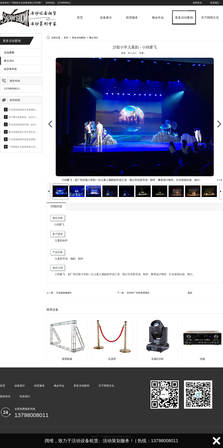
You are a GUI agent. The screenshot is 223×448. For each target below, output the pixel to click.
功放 (202, 358)
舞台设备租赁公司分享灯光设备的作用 (27, 132)
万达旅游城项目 (64, 292)
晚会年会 (158, 17)
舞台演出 (9, 61)
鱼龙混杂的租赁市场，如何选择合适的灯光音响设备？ (35, 124)
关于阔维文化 (210, 17)
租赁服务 (132, 17)
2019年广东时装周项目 (138, 292)
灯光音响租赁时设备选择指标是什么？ (27, 139)
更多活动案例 (184, 17)
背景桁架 (67, 358)
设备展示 (106, 17)
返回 (190, 292)
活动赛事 (9, 53)
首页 (80, 17)
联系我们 (214, 2)
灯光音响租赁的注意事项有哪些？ (25, 109)
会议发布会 (10, 69)
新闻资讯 (197, 2)
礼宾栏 (112, 358)
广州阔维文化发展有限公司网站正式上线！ (30, 146)
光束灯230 (157, 358)
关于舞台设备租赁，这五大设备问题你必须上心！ (33, 117)
